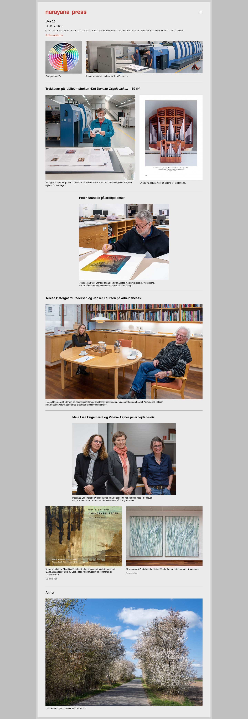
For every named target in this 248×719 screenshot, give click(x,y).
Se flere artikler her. (54, 35)
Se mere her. (51, 579)
